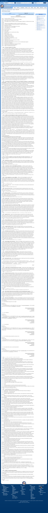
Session (26, 7)
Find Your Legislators (5, 487)
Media (32, 7)
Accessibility (26, 501)
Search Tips (32, 494)
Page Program (23, 494)
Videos (22, 487)
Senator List (4, 486)
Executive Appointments (15, 491)
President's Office (33, 486)
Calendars (13, 487)
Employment (23, 491)
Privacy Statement (22, 501)
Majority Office (33, 487)
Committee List (5, 490)
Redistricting (14, 493)
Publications (23, 486)
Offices (38, 7)
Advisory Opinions (33, 497)
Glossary (32, 490)
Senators (18, 7)
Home (15, 7)
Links (31, 493)
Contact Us (22, 493)
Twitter (40, 487)
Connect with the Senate (41, 486)
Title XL (14, 9)
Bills (12, 486)
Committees (22, 7)
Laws (29, 7)
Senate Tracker (41, 488)
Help (31, 492)
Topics (22, 488)
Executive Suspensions (15, 492)
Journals (13, 488)
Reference (41, 7)
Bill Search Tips (5, 493)
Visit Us (22, 492)
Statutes (13, 495)
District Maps (4, 488)
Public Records (33, 498)
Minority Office (33, 488)
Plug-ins (40, 491)
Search (3, 492)
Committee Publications (6, 491)
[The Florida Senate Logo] (5, 6)
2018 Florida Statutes (9, 9)
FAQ (31, 491)
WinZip (41, 494)
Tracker (45, 7)
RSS (41, 487)
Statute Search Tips (39, 29)
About (35, 7)
